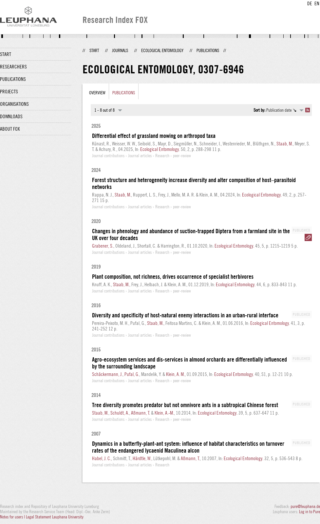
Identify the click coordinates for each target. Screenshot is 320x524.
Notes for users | (13, 516)
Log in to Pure (309, 511)
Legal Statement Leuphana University (55, 516)
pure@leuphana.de (305, 506)
